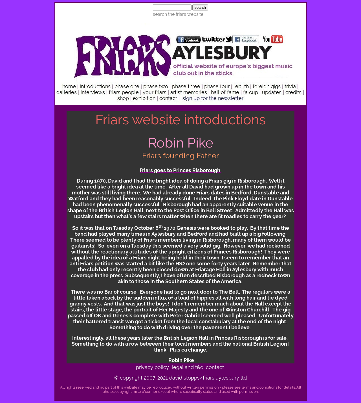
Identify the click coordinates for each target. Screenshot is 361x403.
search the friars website (178, 14)
